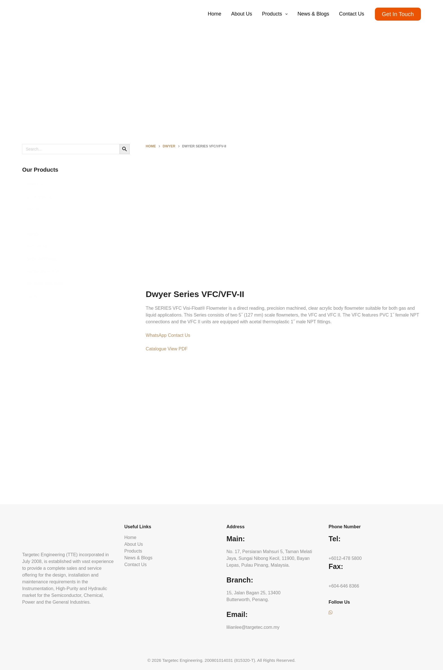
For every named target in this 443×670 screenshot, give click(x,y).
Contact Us (351, 14)
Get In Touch (398, 14)
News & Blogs (313, 14)
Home (214, 14)
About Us (241, 14)
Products (276, 14)
